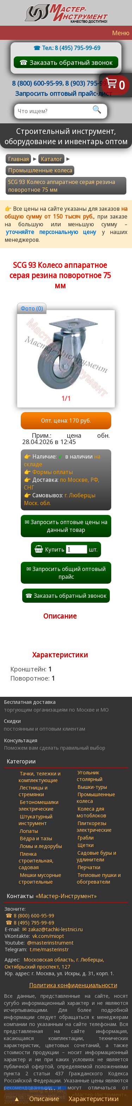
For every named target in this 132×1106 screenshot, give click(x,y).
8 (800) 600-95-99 (37, 83)
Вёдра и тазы (36, 838)
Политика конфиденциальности (73, 985)
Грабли (85, 837)
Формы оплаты (52, 472)
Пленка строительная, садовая (36, 860)
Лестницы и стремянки (33, 791)
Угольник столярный (89, 775)
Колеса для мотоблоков (91, 812)
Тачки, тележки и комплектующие (40, 777)
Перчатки (88, 867)
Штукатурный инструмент (35, 820)
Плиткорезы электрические (94, 826)
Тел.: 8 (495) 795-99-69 (71, 48)
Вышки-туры (92, 786)
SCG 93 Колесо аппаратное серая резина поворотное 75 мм (61, 185)
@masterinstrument (50, 942)
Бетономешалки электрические (38, 805)
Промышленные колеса (40, 170)
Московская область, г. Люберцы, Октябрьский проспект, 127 (54, 963)
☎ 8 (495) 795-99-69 (30, 922)
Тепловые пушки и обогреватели (99, 878)
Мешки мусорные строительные (40, 878)
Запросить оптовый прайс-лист (63, 93)
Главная (18, 159)
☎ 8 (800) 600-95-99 (30, 915)
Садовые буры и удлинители (97, 856)
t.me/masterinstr (49, 949)
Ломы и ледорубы (41, 845)
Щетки (85, 844)
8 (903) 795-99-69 (90, 83)
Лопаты (29, 830)
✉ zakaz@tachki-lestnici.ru (52, 929)
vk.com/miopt (48, 935)
